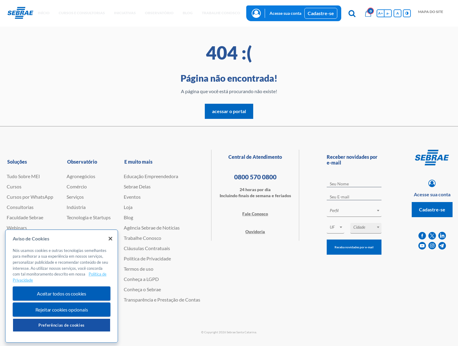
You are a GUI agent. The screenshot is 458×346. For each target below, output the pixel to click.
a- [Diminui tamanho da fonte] (387, 13)
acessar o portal (229, 111)
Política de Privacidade (147, 258)
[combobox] (354, 211)
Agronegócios (81, 176)
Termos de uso (138, 269)
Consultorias (20, 207)
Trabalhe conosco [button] (221, 13)
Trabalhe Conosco (142, 238)
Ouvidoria (255, 231)
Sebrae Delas (137, 186)
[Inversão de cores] (407, 13)
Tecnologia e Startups (89, 217)
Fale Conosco (255, 213)
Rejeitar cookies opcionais (61, 309)
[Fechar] (110, 238)
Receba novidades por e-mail (354, 247)
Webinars (17, 227)
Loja (128, 207)
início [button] (44, 13)
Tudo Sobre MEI (23, 176)
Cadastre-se (321, 13)
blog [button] (188, 13)
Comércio (77, 186)
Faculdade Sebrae (25, 217)
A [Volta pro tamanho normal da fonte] (397, 13)
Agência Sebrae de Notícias (152, 227)
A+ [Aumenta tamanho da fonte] (380, 13)
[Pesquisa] (351, 13)
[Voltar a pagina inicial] (20, 13)
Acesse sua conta (285, 13)
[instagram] (432, 246)
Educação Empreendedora (151, 176)
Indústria (76, 207)
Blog (128, 217)
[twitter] (432, 236)
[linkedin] (442, 236)
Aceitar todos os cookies (61, 293)
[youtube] (422, 246)
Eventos (132, 197)
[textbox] (357, 210)
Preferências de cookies (61, 325)
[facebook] (422, 236)
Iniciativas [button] (125, 13)
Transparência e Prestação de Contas (162, 299)
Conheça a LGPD (141, 279)
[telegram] (442, 246)
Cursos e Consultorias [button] (82, 13)
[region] (61, 286)
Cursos (14, 186)
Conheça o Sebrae (142, 289)
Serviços (75, 197)
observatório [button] (159, 13)
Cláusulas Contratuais (147, 248)
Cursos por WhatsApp (30, 197)
